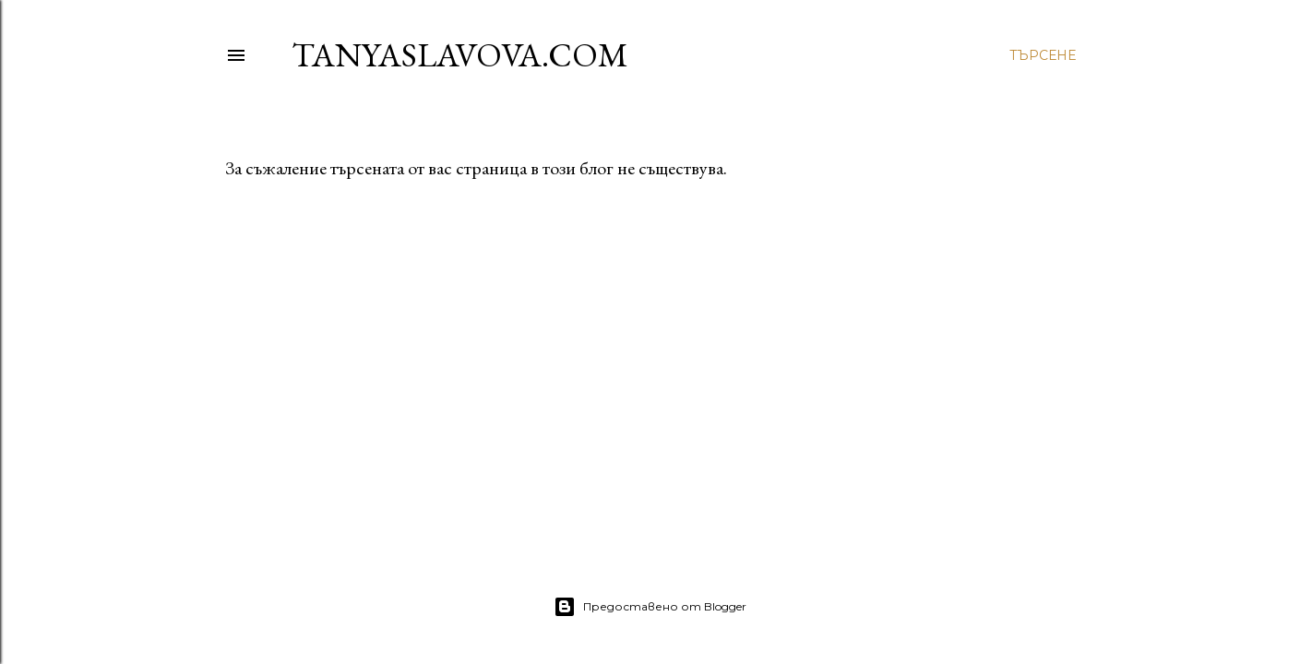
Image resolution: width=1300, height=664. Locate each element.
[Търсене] (1042, 55)
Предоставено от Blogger (650, 607)
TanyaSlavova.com (460, 55)
